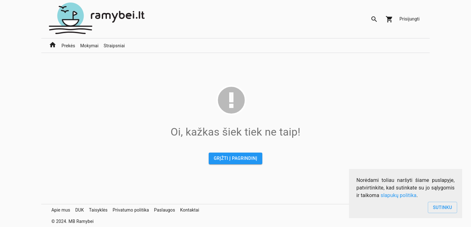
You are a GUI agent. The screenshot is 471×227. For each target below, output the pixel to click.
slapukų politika (398, 195)
